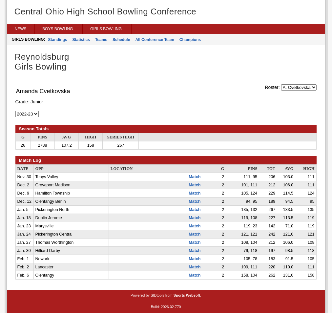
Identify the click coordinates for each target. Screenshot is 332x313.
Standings (57, 39)
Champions (190, 39)
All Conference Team (154, 39)
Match (194, 177)
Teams (101, 39)
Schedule (121, 39)
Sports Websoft (187, 295)
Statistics (81, 39)
